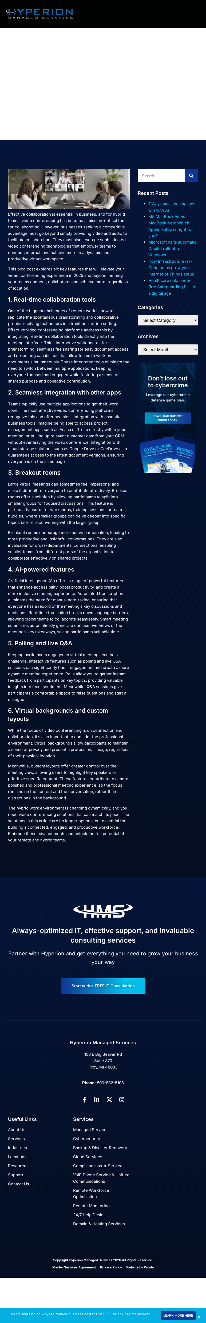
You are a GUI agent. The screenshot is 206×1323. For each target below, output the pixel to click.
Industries (17, 1147)
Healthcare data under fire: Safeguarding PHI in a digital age (171, 287)
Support (15, 1174)
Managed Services (91, 1129)
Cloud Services (87, 1156)
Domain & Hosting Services (99, 1223)
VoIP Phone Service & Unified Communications (101, 1178)
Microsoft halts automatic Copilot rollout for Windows (172, 248)
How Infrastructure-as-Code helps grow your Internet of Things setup (171, 268)
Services (16, 1138)
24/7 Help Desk (87, 1214)
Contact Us (18, 1183)
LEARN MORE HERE (178, 1315)
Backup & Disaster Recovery (100, 1147)
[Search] (191, 175)
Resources (18, 1165)
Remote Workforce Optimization (91, 1193)
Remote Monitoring (91, 1205)
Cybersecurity (86, 1138)
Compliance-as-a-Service (97, 1165)
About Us (16, 1129)
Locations (17, 1156)
